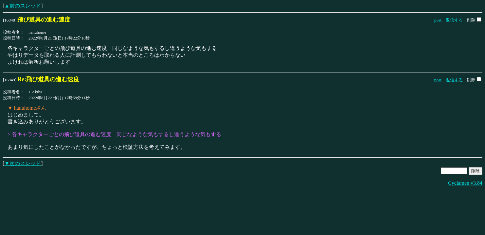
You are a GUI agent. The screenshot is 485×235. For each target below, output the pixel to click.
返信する (454, 20)
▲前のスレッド (22, 5)
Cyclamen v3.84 (465, 183)
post (437, 20)
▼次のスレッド (22, 163)
